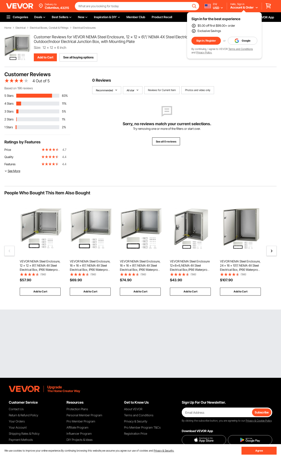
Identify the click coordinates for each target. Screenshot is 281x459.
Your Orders (17, 421)
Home (7, 27)
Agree (259, 450)
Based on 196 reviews (18, 88)
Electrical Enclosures (84, 27)
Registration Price (135, 433)
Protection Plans (77, 409)
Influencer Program (79, 433)
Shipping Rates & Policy (24, 433)
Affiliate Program (77, 427)
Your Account (18, 427)
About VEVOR (133, 409)
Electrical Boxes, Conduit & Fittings (49, 27)
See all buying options (78, 57)
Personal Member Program (84, 415)
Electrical (20, 27)
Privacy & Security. (164, 450)
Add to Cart (45, 57)
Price (7, 149)
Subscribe (262, 412)
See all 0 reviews (166, 141)
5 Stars (9, 95)
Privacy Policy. (204, 52)
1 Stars (8, 127)
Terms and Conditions (240, 49)
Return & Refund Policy (23, 415)
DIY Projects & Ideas (80, 439)
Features (10, 164)
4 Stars (9, 103)
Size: (37, 47)
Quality (8, 157)
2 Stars (9, 119)
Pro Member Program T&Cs (142, 427)
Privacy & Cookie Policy (259, 420)
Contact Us (16, 409)
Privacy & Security (135, 421)
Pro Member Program (81, 421)
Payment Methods (21, 439)
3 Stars (9, 111)
